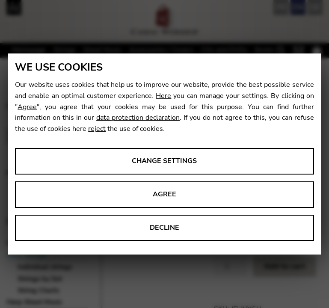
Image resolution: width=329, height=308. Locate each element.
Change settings (164, 161)
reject (97, 128)
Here (163, 96)
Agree (27, 107)
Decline (164, 227)
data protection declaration (138, 117)
